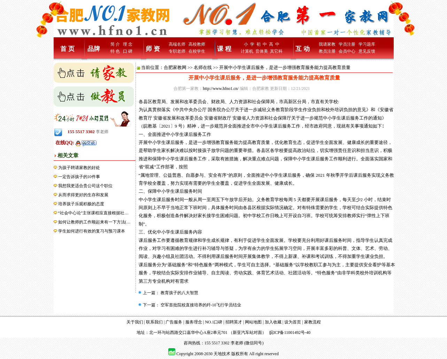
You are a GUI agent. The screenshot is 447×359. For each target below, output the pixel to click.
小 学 (249, 44)
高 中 (274, 44)
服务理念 (193, 322)
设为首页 (292, 322)
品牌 (93, 48)
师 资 (153, 48)
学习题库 (367, 44)
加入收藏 (273, 322)
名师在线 (203, 67)
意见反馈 (367, 51)
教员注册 (327, 51)
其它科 (276, 51)
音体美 (261, 51)
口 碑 (127, 51)
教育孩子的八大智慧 (179, 292)
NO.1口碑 (213, 322)
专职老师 (177, 51)
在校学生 (196, 51)
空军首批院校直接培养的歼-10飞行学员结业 (200, 305)
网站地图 (253, 322)
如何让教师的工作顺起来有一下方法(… (94, 222)
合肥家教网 (175, 67)
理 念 (127, 44)
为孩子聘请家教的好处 (79, 167)
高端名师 (177, 44)
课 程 (224, 48)
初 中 (261, 44)
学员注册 (347, 44)
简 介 (115, 44)
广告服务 (173, 322)
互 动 (302, 48)
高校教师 (196, 44)
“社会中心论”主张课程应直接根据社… (93, 213)
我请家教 (327, 44)
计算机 (247, 51)
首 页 (67, 48)
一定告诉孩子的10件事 (79, 176)
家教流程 (312, 322)
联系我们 (154, 322)
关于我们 (134, 322)
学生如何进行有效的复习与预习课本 (91, 231)
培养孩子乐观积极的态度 (81, 203)
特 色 (115, 51)
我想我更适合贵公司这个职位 (85, 185)
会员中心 (347, 51)
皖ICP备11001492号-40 (289, 332)
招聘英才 (233, 322)
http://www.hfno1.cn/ (221, 88)
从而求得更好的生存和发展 (83, 194)
